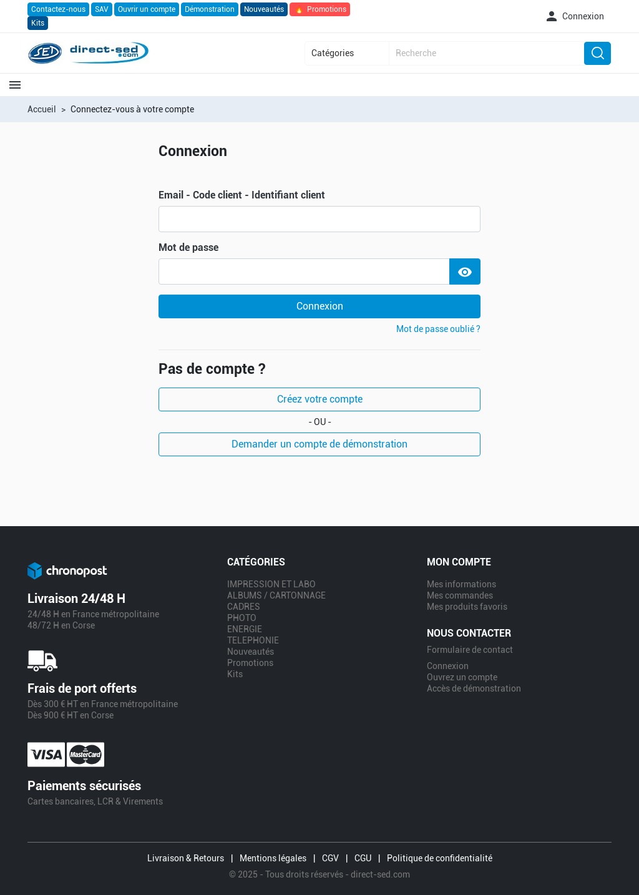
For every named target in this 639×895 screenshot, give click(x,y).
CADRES (243, 607)
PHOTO (241, 618)
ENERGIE (244, 629)
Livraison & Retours (185, 858)
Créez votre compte (320, 399)
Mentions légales (273, 858)
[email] (319, 219)
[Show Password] (464, 271)
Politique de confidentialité (439, 858)
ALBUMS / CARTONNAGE (276, 595)
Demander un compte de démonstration (319, 444)
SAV (102, 9)
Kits (37, 23)
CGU (362, 858)
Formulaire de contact (470, 650)
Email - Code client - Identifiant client (242, 195)
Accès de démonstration (474, 688)
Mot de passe (188, 247)
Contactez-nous (58, 9)
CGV (330, 858)
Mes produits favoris (467, 607)
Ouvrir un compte (146, 9)
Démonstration (210, 9)
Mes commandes (460, 595)
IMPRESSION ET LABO (271, 584)
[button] (574, 16)
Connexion (319, 306)
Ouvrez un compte (462, 677)
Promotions (319, 9)
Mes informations (461, 584)
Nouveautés (264, 9)
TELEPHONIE (253, 640)
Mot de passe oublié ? (438, 329)
